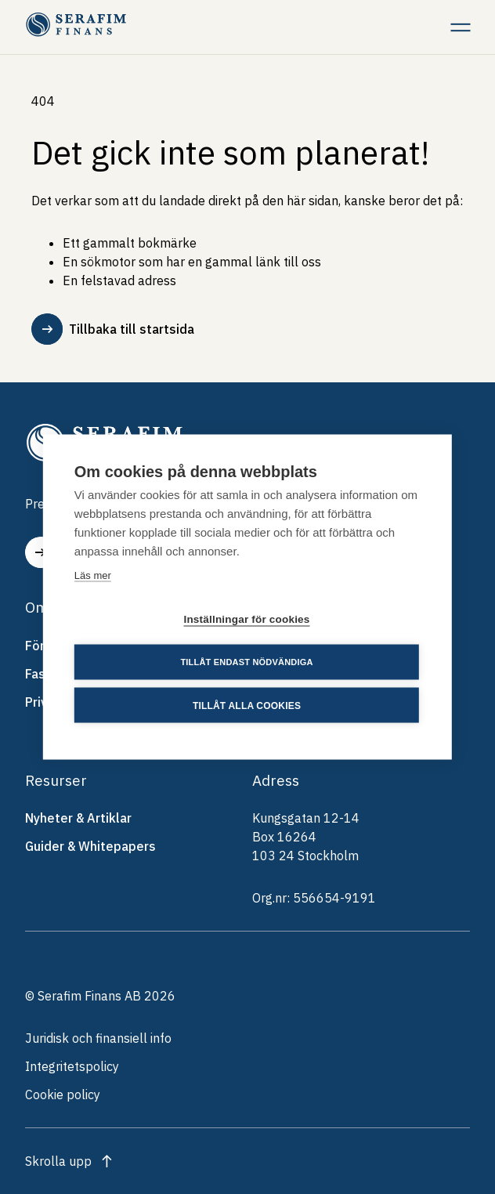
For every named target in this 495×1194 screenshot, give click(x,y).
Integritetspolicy (72, 1066)
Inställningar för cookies (246, 619)
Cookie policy (62, 1094)
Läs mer (92, 575)
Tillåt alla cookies (247, 705)
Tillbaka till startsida (112, 329)
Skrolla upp (58, 1161)
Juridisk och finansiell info (98, 1038)
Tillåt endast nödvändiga (246, 662)
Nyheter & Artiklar (78, 818)
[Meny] (460, 27)
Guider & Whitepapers (90, 846)
